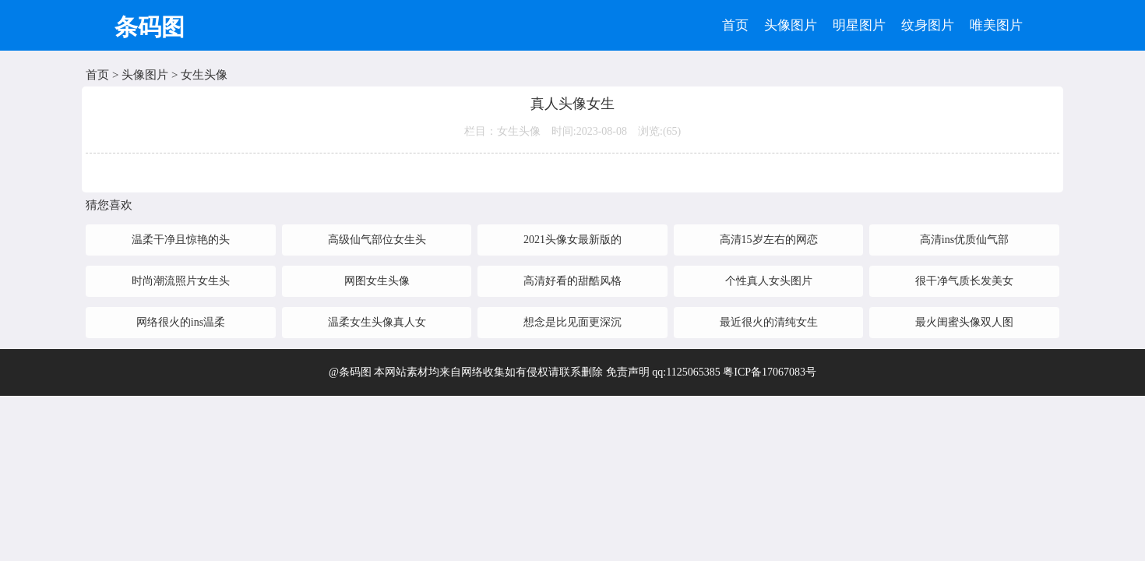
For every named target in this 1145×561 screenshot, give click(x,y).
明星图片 (859, 25)
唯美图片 (996, 25)
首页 (735, 25)
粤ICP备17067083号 (769, 372)
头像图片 (790, 25)
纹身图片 (927, 25)
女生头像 (204, 75)
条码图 (149, 27)
